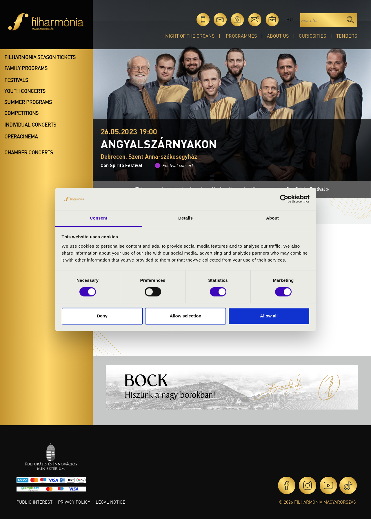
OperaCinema (21, 136)
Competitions (21, 113)
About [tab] (272, 217)
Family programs (26, 68)
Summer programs (28, 102)
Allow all (269, 315)
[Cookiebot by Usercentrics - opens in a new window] (284, 199)
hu (289, 19)
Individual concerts (30, 124)
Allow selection (185, 315)
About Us (278, 36)
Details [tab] (185, 217)
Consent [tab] (99, 217)
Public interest (34, 502)
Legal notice (110, 502)
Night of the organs (189, 36)
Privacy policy (74, 502)
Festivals (16, 80)
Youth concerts (25, 91)
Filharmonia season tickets (40, 57)
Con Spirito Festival (121, 165)
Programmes (241, 36)
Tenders (346, 36)
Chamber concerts (28, 152)
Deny (102, 315)
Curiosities (312, 36)
